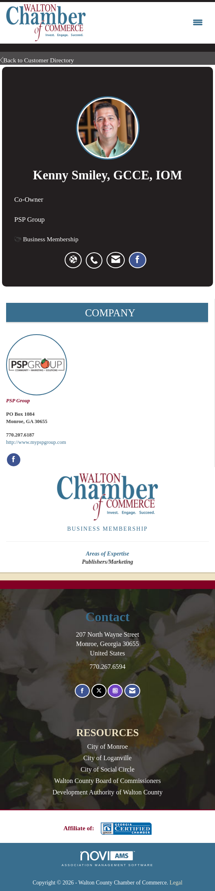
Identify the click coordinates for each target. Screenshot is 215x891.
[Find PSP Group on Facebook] (13, 459)
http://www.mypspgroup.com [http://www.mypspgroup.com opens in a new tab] (36, 442)
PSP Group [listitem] (36, 369)
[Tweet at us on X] (98, 691)
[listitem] (96, 256)
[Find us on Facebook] (82, 691)
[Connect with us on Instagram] (115, 691)
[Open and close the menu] (146, 22)
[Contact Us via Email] (132, 691)
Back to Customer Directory (37, 60)
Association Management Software (107, 859)
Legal (175, 883)
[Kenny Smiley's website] (73, 260)
